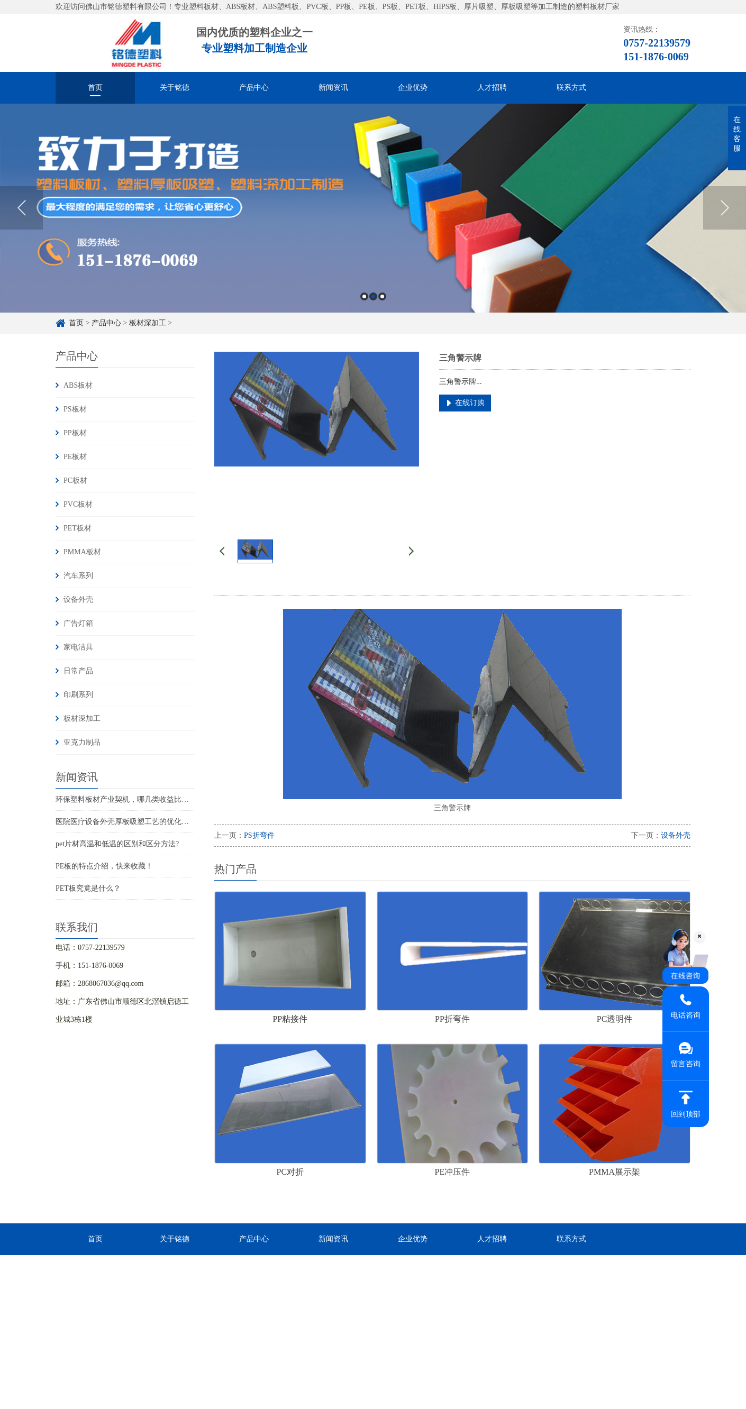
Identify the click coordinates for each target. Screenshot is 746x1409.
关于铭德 (174, 88)
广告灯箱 (78, 623)
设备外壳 (78, 599)
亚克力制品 (82, 742)
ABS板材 (78, 385)
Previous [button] (21, 208)
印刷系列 (78, 695)
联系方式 (571, 88)
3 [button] (382, 296)
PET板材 (77, 528)
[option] (373, 208)
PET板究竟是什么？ (88, 888)
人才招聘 (492, 88)
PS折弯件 (259, 835)
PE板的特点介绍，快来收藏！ (104, 866)
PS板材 (75, 409)
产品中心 (254, 88)
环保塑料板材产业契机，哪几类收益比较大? (127, 799)
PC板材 (75, 480)
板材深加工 (147, 323)
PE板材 (75, 457)
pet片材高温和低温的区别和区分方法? (117, 844)
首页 (95, 88)
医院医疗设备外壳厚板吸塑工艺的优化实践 (126, 822)
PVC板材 (78, 504)
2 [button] (373, 296)
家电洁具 (78, 647)
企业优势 (412, 88)
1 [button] (364, 296)
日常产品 (78, 671)
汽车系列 (78, 576)
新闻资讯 (333, 88)
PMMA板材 (82, 552)
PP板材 (75, 433)
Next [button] (724, 208)
